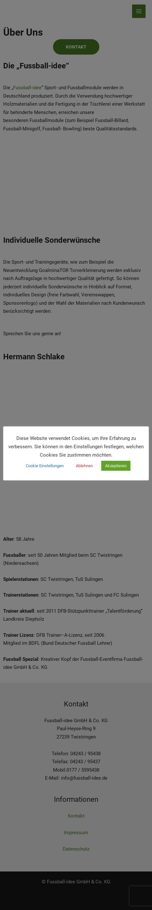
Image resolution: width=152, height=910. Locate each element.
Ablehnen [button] (84, 465)
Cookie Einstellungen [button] (45, 465)
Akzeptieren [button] (116, 465)
